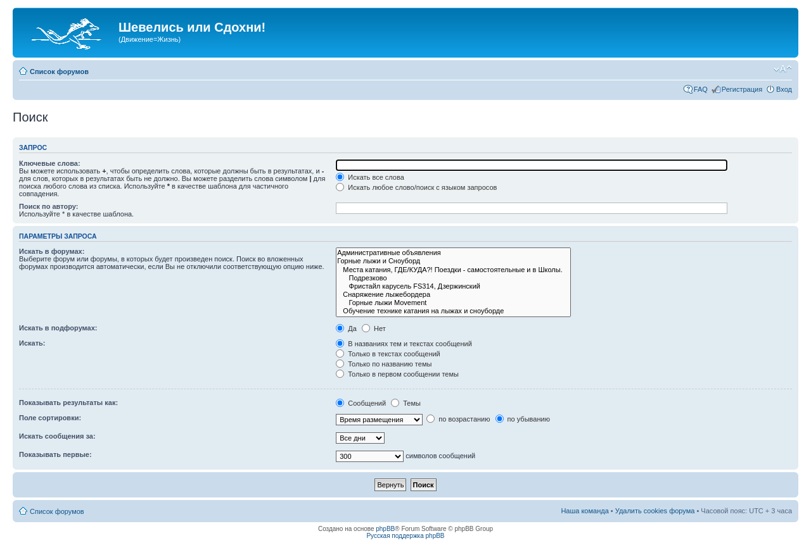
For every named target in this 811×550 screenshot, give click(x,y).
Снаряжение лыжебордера (453, 295)
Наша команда (584, 511)
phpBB (385, 528)
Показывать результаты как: (68, 402)
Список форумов (59, 71)
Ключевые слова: (49, 163)
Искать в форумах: (51, 251)
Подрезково (453, 278)
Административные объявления (453, 253)
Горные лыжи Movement (453, 303)
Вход (784, 89)
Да (346, 328)
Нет (374, 328)
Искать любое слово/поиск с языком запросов (416, 187)
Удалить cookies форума (655, 511)
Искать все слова (370, 177)
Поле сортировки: (50, 418)
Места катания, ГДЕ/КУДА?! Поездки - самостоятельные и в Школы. (453, 270)
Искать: (32, 343)
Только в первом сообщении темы (397, 374)
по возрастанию (458, 419)
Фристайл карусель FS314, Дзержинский (453, 286)
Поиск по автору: (48, 206)
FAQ (701, 89)
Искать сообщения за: (57, 436)
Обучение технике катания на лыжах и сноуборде (453, 311)
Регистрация (742, 89)
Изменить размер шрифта (783, 69)
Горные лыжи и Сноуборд (453, 261)
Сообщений (361, 403)
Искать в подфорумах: (58, 328)
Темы (406, 403)
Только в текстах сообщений (388, 354)
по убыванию (522, 419)
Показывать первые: (55, 454)
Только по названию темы (383, 364)
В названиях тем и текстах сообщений (404, 343)
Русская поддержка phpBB (405, 535)
